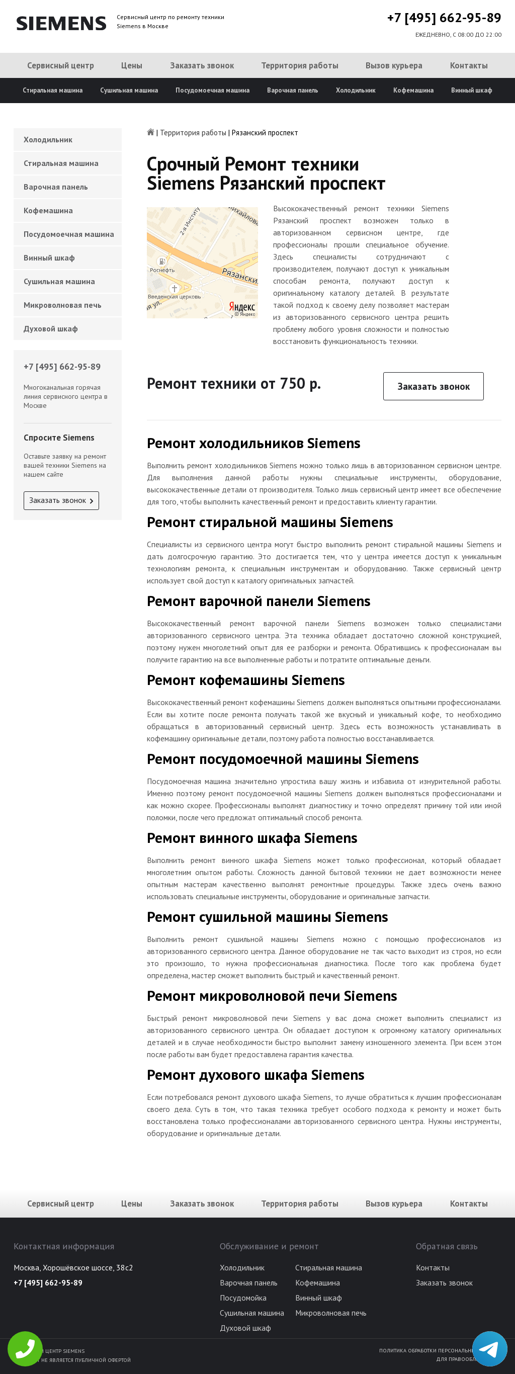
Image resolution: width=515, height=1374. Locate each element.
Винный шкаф (471, 90)
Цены (131, 65)
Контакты (469, 65)
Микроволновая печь (63, 305)
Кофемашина (413, 90)
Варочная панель (292, 90)
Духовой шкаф (51, 328)
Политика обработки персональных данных (440, 1350)
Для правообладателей (468, 1358)
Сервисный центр (60, 65)
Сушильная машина (129, 90)
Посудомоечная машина (212, 90)
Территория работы (299, 65)
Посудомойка (243, 1298)
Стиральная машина (52, 90)
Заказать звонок (202, 65)
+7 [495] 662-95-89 (444, 17)
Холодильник (356, 90)
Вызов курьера (394, 65)
